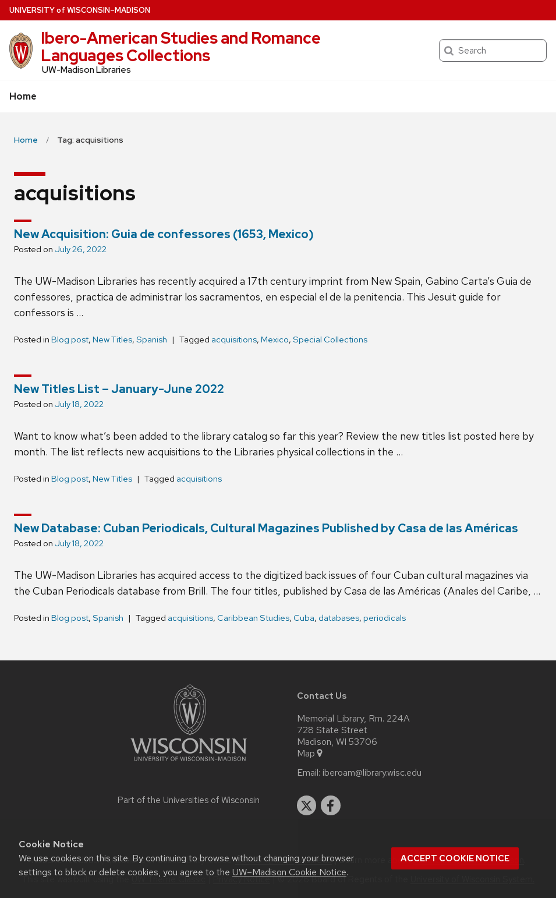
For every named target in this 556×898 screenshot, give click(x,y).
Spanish (151, 339)
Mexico (275, 339)
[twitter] (307, 805)
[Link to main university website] (188, 763)
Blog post (69, 339)
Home (23, 96)
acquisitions (234, 339)
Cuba (303, 618)
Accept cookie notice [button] (455, 858)
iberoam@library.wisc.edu (372, 773)
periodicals (384, 618)
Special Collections (330, 339)
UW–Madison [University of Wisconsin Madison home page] (79, 10)
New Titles (112, 339)
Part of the (189, 800)
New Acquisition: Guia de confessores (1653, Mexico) (164, 234)
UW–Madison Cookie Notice (289, 872)
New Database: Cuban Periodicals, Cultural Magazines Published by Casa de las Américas (266, 528)
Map (310, 753)
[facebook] (331, 805)
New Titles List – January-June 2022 (119, 389)
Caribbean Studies (253, 618)
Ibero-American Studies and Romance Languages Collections (181, 46)
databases (338, 618)
